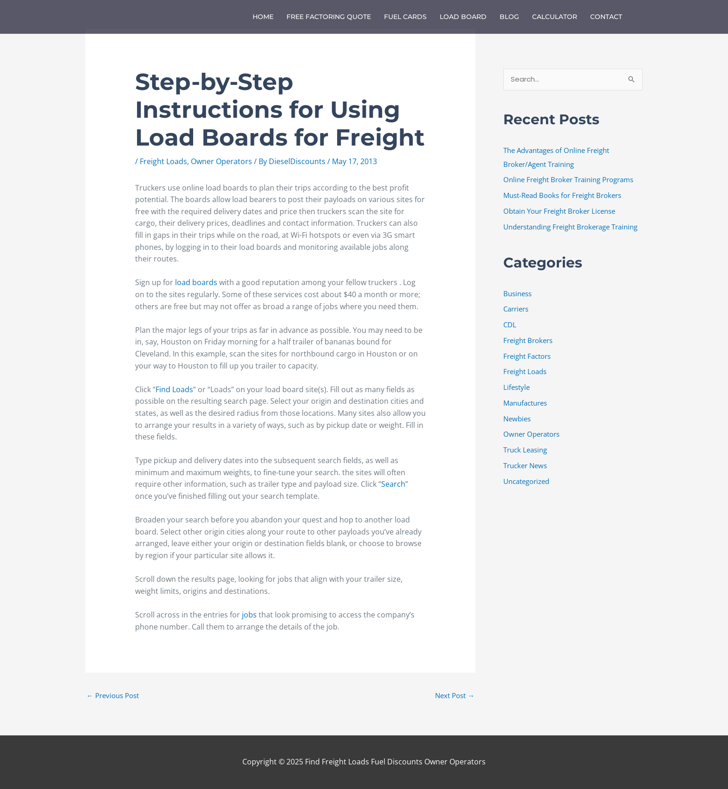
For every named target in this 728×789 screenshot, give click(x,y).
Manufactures (525, 402)
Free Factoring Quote (328, 17)
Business (517, 293)
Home (263, 17)
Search (393, 484)
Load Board (463, 17)
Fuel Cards (405, 17)
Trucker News (525, 465)
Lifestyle (516, 387)
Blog (509, 17)
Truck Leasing (525, 449)
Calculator (554, 17)
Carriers (515, 309)
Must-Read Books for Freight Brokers (562, 195)
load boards (196, 282)
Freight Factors (527, 356)
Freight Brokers (527, 340)
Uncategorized (526, 481)
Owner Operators (221, 161)
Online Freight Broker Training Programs (568, 180)
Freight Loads (163, 161)
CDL (509, 324)
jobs (250, 615)
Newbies (517, 418)
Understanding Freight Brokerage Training (570, 226)
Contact (606, 17)
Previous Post (112, 695)
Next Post (454, 695)
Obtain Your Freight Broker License (559, 211)
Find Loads (174, 389)
